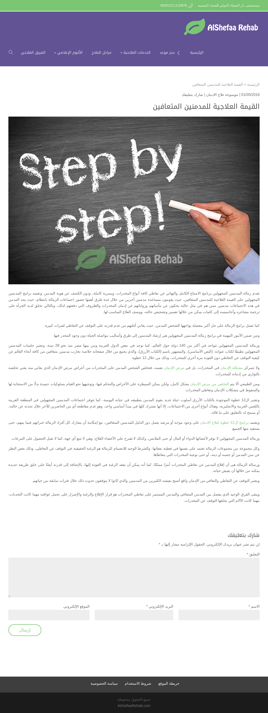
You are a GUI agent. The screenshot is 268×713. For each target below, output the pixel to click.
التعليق (253, 554)
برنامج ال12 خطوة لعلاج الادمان (224, 422)
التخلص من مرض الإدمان (209, 384)
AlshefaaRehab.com (134, 706)
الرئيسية (253, 84)
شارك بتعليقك (192, 94)
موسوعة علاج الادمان (222, 94)
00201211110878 (173, 5)
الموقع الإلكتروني (76, 606)
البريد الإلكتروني (159, 606)
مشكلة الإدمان (232, 368)
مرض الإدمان (174, 368)
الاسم (254, 606)
